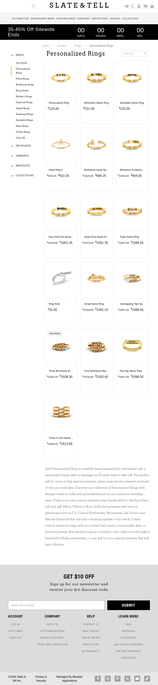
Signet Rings (23, 108)
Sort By (135, 53)
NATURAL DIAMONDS (128, 651)
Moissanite (128, 638)
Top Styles (21, 63)
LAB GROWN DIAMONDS (128, 644)
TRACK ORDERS (91, 638)
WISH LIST (15, 638)
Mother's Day (20, 18)
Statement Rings (25, 114)
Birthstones (100, 18)
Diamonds (83, 18)
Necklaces (23, 145)
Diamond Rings (24, 102)
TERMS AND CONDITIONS (52, 644)
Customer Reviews (52, 631)
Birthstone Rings (25, 84)
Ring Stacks (22, 90)
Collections (130, 18)
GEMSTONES (128, 658)
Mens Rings (22, 126)
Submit (128, 605)
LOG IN (15, 624)
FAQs (128, 624)
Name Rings (22, 78)
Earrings (22, 156)
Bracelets (23, 165)
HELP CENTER (91, 631)
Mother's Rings (24, 96)
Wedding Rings (66, 18)
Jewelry (115, 18)
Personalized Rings (23, 71)
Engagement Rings (43, 18)
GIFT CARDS (15, 631)
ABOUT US (52, 624)
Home (45, 45)
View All (20, 138)
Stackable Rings (24, 120)
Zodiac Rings (23, 132)
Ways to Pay (91, 644)
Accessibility (91, 651)
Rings (77, 45)
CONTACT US (91, 624)
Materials (128, 631)
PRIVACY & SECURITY (52, 638)
